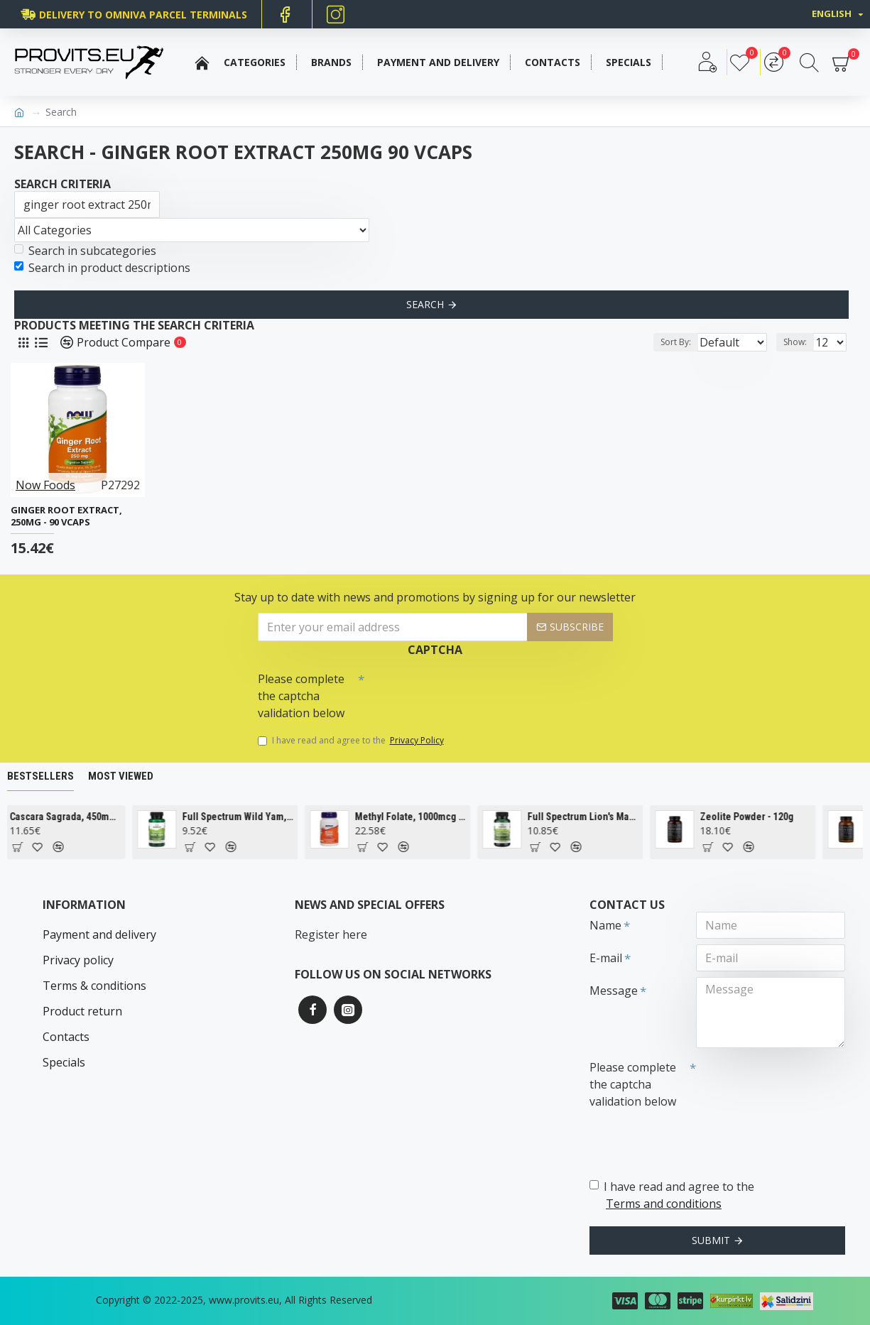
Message (613, 990)
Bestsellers (40, 776)
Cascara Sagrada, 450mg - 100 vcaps (91, 816)
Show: (799, 342)
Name (605, 925)
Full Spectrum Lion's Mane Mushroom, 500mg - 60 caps (609, 816)
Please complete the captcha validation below (301, 696)
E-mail (605, 958)
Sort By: (664, 342)
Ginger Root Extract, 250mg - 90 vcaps (66, 516)
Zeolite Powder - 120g (773, 816)
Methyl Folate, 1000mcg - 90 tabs (436, 816)
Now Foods (45, 485)
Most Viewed (120, 776)
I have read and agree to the (352, 740)
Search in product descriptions (102, 268)
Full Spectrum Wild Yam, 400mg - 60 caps (264, 816)
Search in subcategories (85, 250)
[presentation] (463, 690)
